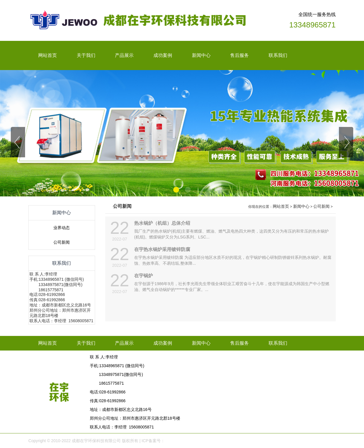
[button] (176, 190)
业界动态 (61, 227)
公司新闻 (61, 242)
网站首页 (281, 206)
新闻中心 (301, 206)
